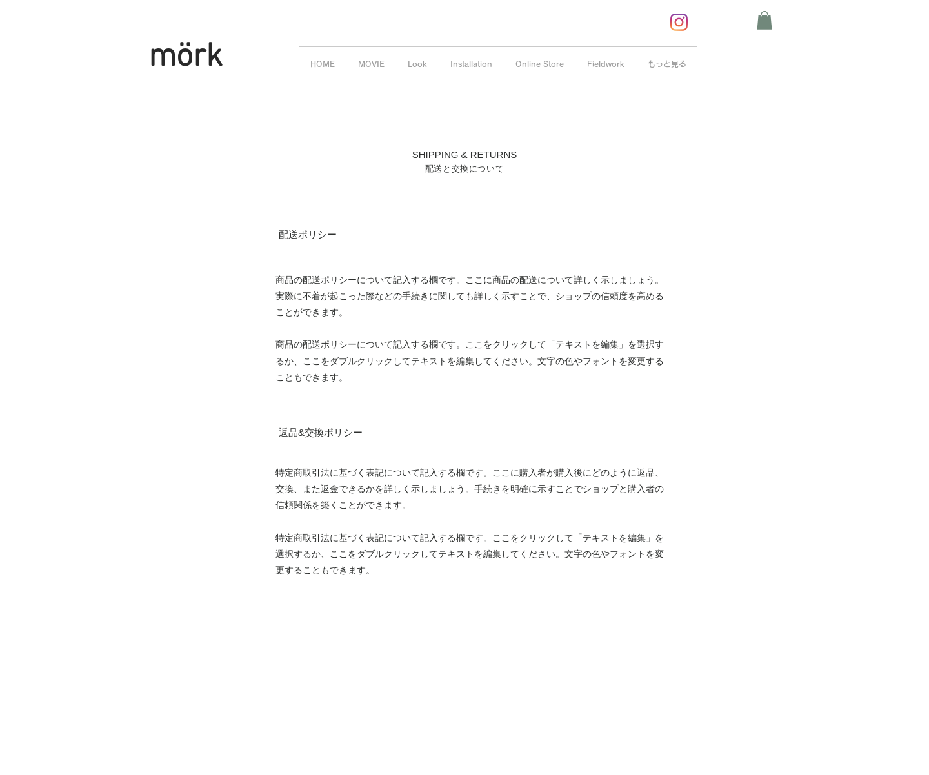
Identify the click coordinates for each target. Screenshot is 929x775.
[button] (764, 20)
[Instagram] (679, 22)
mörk (185, 57)
